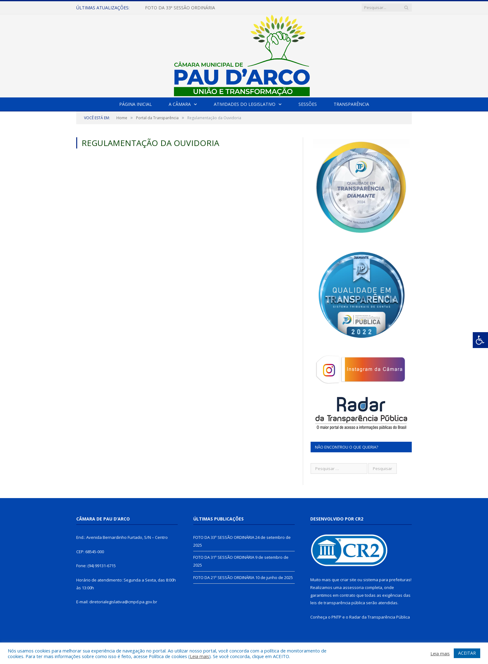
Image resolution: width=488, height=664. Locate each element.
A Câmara (180, 104)
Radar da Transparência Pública (379, 617)
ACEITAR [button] (467, 653)
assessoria (353, 587)
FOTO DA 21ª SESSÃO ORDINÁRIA (223, 577)
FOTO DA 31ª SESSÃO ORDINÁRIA (223, 557)
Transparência (351, 104)
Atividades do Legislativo (244, 104)
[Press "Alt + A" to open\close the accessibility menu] (480, 340)
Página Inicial (135, 104)
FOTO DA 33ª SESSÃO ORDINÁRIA (180, 8)
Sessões (307, 104)
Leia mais (199, 656)
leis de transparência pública (337, 602)
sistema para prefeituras (387, 579)
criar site (348, 579)
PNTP (336, 617)
